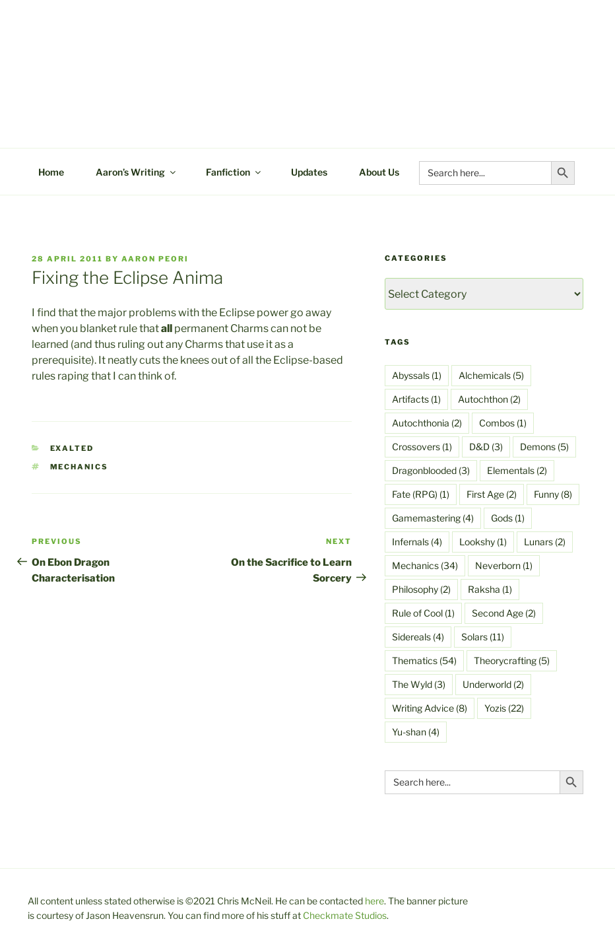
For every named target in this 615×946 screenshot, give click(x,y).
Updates (309, 172)
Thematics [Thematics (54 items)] (424, 660)
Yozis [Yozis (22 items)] (504, 708)
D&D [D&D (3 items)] (486, 446)
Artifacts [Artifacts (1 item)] (416, 399)
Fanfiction (234, 172)
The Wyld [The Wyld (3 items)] (418, 684)
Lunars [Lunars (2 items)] (545, 541)
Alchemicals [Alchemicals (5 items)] (491, 375)
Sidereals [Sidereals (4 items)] (418, 636)
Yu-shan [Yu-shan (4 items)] (415, 731)
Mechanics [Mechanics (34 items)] (425, 565)
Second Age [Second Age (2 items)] (504, 613)
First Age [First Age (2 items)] (492, 494)
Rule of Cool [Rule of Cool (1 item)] (423, 613)
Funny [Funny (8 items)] (553, 494)
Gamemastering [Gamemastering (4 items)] (433, 518)
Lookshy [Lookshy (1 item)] (483, 541)
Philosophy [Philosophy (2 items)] (421, 589)
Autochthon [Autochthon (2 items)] (489, 399)
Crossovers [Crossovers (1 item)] (422, 446)
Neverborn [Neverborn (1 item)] (504, 565)
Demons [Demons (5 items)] (544, 446)
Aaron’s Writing (137, 172)
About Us (379, 172)
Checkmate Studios (345, 915)
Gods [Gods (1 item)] (508, 518)
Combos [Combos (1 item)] (503, 422)
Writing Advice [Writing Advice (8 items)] (429, 708)
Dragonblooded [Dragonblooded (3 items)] (431, 470)
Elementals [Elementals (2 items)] (517, 470)
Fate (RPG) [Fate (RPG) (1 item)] (420, 494)
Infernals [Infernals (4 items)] (417, 541)
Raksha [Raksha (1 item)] (490, 589)
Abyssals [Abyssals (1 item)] (416, 375)
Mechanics (79, 466)
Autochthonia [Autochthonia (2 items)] (427, 422)
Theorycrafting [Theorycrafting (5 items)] (512, 660)
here (374, 900)
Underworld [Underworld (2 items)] (493, 684)
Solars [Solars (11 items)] (482, 636)
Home (51, 172)
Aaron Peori (155, 258)
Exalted (72, 448)
